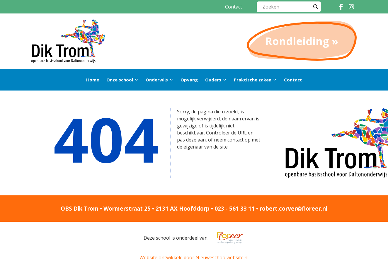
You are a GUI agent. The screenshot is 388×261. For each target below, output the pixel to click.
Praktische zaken (252, 80)
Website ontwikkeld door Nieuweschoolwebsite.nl (194, 257)
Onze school (119, 80)
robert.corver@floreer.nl (293, 208)
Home (92, 80)
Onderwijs (157, 80)
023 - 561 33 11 (235, 208)
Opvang (189, 80)
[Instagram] (351, 6)
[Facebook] (341, 6)
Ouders (213, 80)
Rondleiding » (301, 41)
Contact (233, 7)
